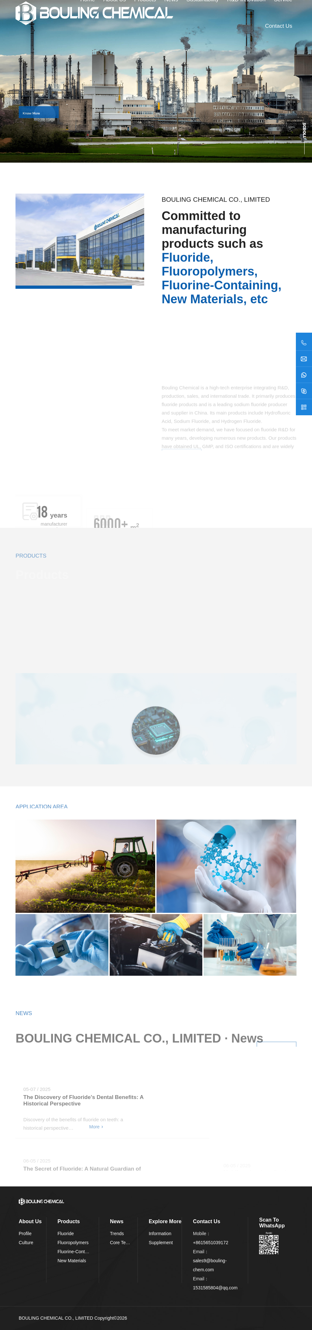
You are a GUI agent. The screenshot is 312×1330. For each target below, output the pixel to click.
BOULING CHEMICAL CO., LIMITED (56, 1318)
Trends (117, 1233)
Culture (26, 1242)
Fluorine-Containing (77, 1251)
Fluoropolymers (72, 1242)
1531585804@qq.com (215, 1287)
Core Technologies (128, 1242)
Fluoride (65, 1233)
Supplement (161, 1242)
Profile (25, 1233)
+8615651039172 (210, 1242)
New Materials (71, 1260)
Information (160, 1233)
